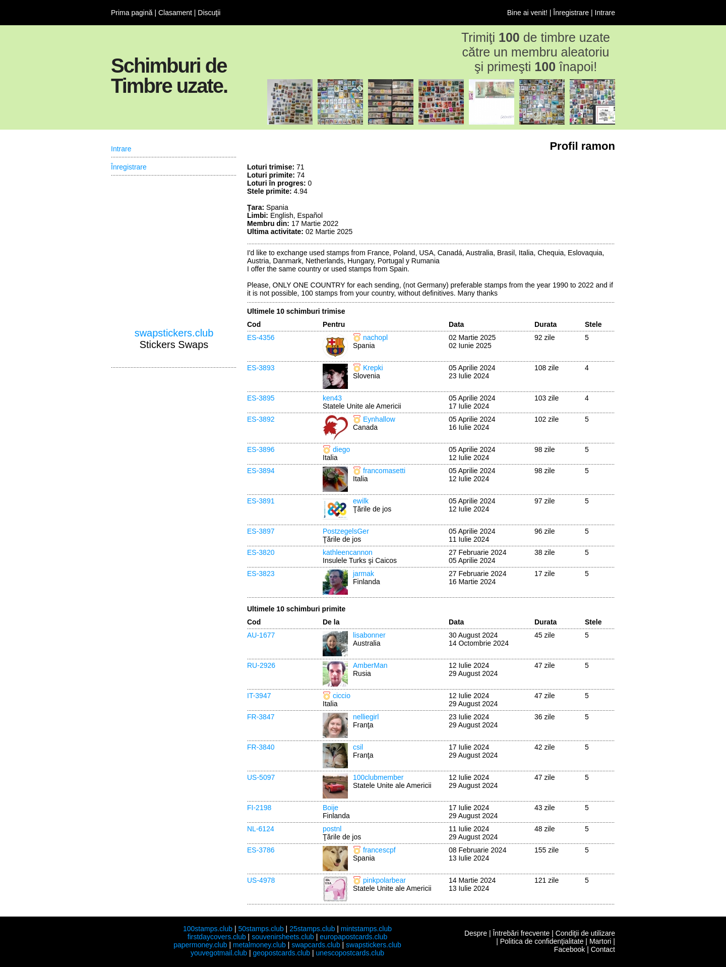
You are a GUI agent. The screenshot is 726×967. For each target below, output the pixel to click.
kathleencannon (348, 552)
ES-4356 (260, 337)
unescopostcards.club (350, 953)
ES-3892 (260, 419)
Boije (330, 808)
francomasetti (384, 471)
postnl (332, 829)
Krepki (373, 368)
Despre (475, 933)
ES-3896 (260, 449)
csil (358, 747)
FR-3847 (260, 717)
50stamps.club (260, 929)
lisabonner (369, 635)
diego (341, 449)
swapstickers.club (174, 332)
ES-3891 (260, 501)
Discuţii (209, 13)
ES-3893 (260, 368)
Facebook (569, 949)
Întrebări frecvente (521, 933)
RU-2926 (261, 665)
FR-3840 (260, 747)
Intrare (605, 13)
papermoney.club (200, 945)
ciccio (341, 696)
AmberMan (370, 665)
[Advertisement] (539, 201)
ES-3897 (260, 531)
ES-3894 (260, 471)
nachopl (375, 337)
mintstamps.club (366, 929)
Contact (603, 949)
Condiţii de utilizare (585, 933)
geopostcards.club (282, 953)
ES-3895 (260, 398)
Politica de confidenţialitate (542, 941)
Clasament (175, 13)
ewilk (361, 501)
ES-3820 (260, 552)
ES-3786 (260, 850)
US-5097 (261, 777)
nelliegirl (366, 717)
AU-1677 (261, 635)
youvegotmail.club (219, 953)
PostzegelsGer (346, 531)
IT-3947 (259, 696)
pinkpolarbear (384, 880)
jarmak (363, 574)
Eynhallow (379, 419)
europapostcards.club (353, 937)
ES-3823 (260, 574)
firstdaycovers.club (217, 937)
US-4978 (261, 880)
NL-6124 (260, 829)
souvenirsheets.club (283, 937)
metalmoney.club (259, 945)
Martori (600, 941)
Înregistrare (571, 13)
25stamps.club (312, 929)
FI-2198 (259, 808)
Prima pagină (132, 13)
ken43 (332, 398)
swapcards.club (315, 945)
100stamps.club (207, 929)
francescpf (379, 850)
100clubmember (378, 777)
